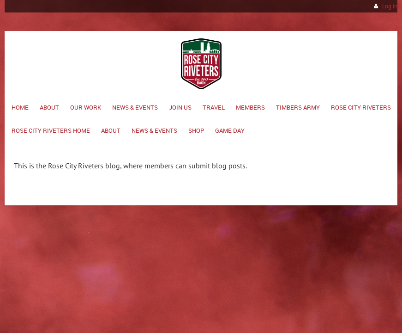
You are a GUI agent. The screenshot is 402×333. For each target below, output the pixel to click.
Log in (389, 6)
